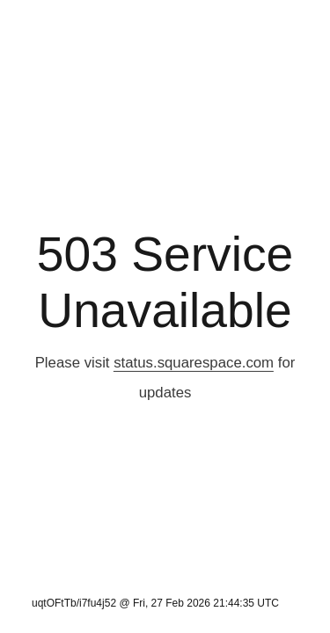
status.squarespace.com (194, 362)
